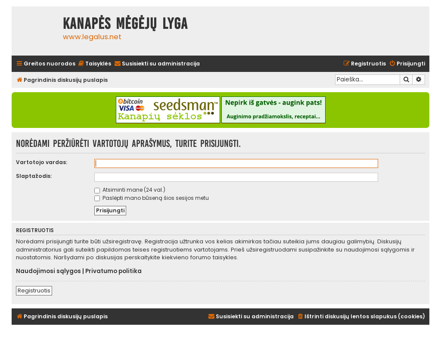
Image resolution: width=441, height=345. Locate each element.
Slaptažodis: (34, 176)
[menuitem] (94, 64)
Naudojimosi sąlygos (48, 271)
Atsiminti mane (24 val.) (129, 189)
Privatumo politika (113, 271)
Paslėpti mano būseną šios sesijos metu (151, 198)
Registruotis (34, 290)
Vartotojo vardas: (41, 162)
